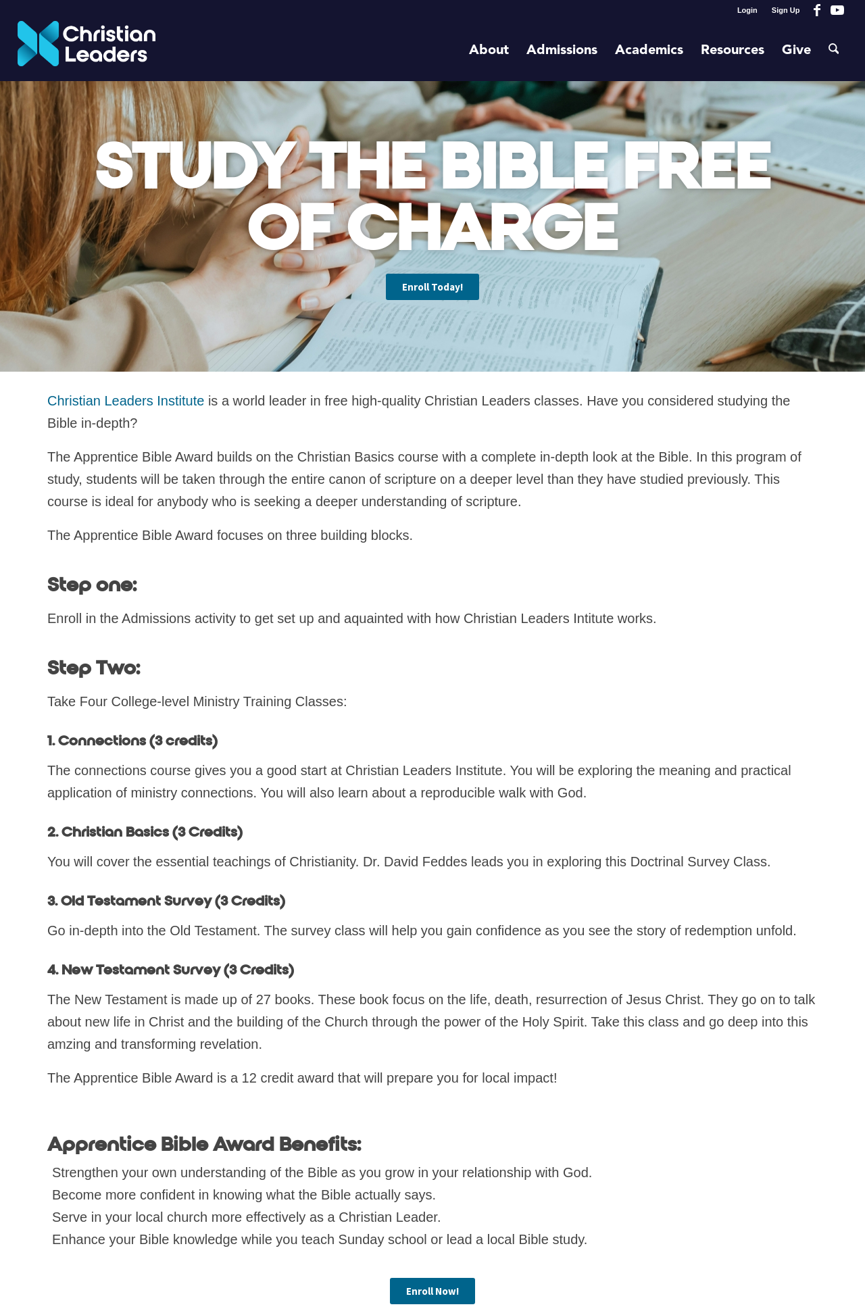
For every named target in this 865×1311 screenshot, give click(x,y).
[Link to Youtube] (837, 10)
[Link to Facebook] (816, 10)
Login (747, 10)
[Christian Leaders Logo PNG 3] (87, 50)
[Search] (834, 50)
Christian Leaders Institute (125, 400)
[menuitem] (748, 10)
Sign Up (786, 10)
